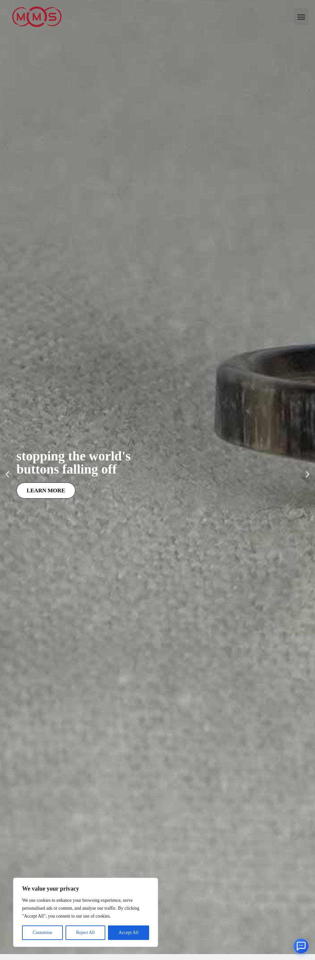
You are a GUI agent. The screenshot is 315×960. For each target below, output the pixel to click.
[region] (85, 912)
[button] (301, 17)
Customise (42, 932)
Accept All (128, 932)
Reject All (85, 932)
